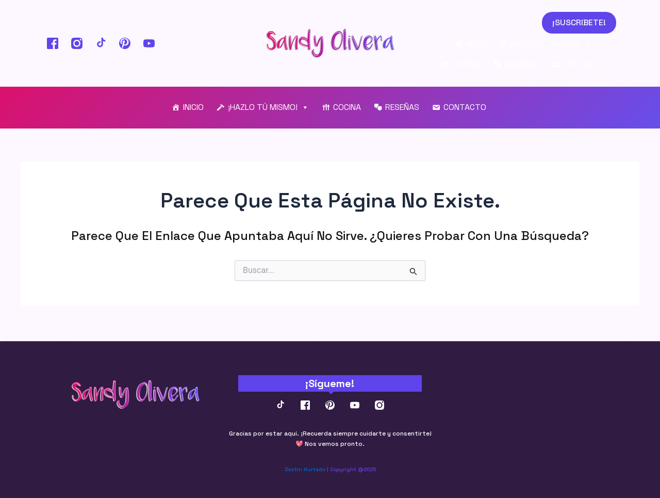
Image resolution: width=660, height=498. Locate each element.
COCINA (466, 65)
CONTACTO (584, 65)
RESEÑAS (521, 65)
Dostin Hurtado (305, 469)
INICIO (476, 45)
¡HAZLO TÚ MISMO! (550, 45)
